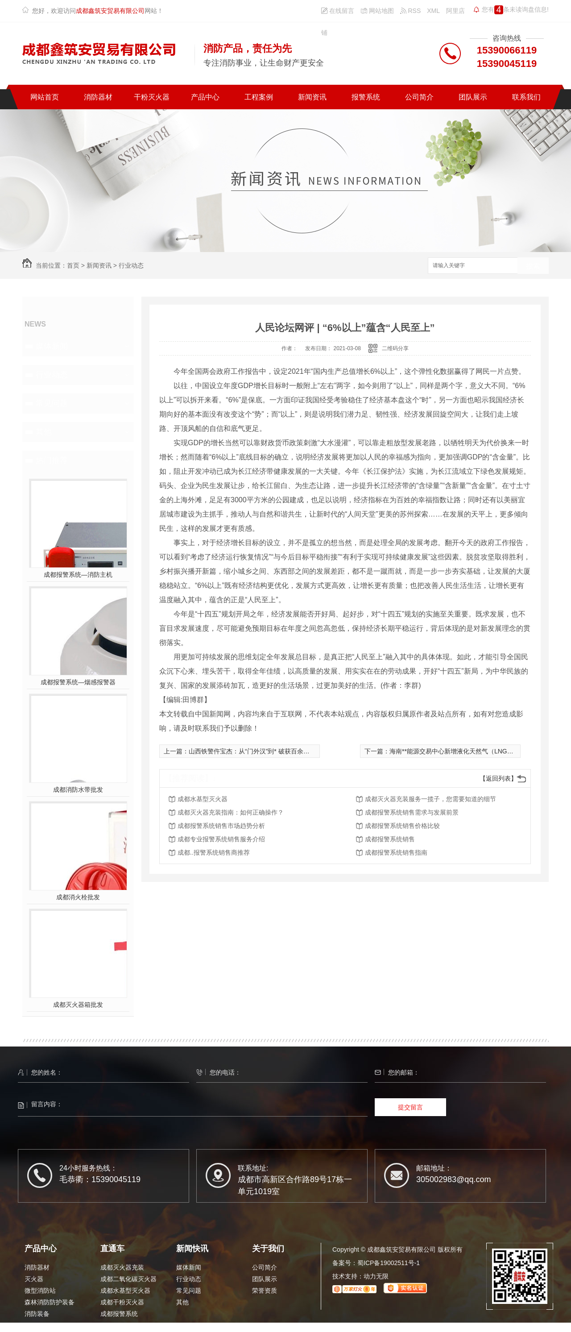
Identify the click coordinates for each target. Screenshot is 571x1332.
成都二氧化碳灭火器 (128, 1278)
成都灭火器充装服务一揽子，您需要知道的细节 (430, 799)
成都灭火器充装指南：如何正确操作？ (231, 812)
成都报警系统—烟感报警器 (78, 682)
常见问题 (52, 403)
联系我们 (526, 97)
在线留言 (337, 10)
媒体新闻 (52, 346)
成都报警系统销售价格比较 (402, 825)
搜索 (533, 266)
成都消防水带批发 (78, 789)
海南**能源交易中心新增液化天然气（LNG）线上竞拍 (463, 751)
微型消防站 (40, 1290)
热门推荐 (52, 460)
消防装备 (37, 1313)
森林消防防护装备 (49, 1302)
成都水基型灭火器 (203, 799)
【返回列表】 (498, 778)
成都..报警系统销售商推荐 (214, 852)
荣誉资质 (264, 1290)
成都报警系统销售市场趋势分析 (221, 825)
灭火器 (34, 1278)
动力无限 (376, 1276)
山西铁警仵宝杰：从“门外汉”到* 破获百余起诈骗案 (258, 751)
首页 (73, 265)
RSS (410, 10)
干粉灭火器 (152, 97)
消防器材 (98, 97)
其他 (44, 431)
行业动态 (131, 265)
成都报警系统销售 (390, 839)
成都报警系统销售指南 (396, 852)
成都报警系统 (119, 1313)
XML (433, 10)
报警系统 (366, 97)
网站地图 (377, 10)
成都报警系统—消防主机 (78, 574)
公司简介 (419, 97)
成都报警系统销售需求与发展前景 (412, 812)
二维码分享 (395, 348)
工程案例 (258, 97)
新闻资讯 (312, 97)
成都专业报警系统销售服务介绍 (221, 839)
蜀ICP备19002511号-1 (388, 1262)
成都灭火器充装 (122, 1267)
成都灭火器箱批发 (78, 1004)
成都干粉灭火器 (122, 1302)
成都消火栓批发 (78, 897)
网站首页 (44, 97)
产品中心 (205, 97)
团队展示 (473, 97)
